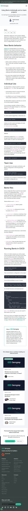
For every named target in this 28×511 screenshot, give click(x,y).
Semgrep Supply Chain (6, 462)
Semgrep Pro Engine (6, 471)
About (15, 476)
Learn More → (10, 2)
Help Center (4, 493)
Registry (3, 485)
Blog (2, 480)
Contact (15, 480)
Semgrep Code (5, 460)
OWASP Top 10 (17, 469)
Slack (7, 319)
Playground (4, 487)
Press (15, 482)
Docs (3, 476)
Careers (15, 478)
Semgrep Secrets (5, 464)
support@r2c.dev (21, 318)
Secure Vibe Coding (18, 460)
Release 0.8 (6, 48)
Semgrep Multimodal (6, 466)
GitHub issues (20, 319)
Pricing (3, 478)
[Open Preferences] (1, 509)
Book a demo (19, 441)
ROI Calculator (4, 489)
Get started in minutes (10, 441)
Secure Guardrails (17, 471)
